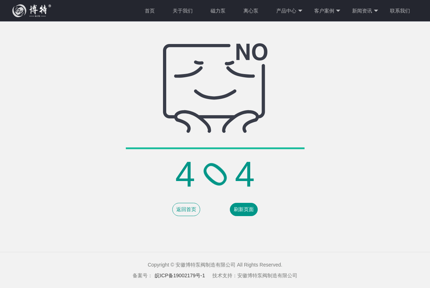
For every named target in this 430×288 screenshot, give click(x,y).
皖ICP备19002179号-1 (180, 275)
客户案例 (327, 11)
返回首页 (186, 209)
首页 (150, 11)
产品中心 (289, 11)
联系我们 (400, 11)
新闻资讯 (365, 11)
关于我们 (183, 11)
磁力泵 (218, 11)
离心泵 (250, 11)
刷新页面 (244, 209)
